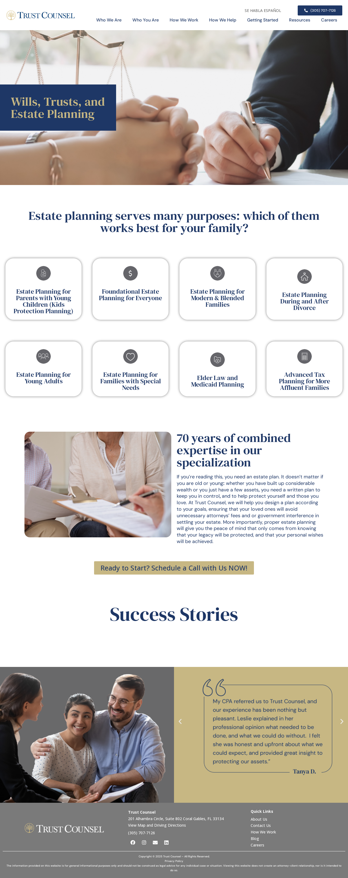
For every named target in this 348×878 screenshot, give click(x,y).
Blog (255, 838)
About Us (259, 819)
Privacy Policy (174, 861)
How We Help (222, 20)
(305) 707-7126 (141, 832)
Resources (299, 20)
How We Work (184, 20)
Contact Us (261, 825)
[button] (180, 721)
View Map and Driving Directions (157, 825)
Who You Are (145, 20)
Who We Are (109, 20)
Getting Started (262, 20)
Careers (329, 20)
